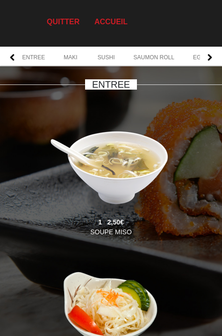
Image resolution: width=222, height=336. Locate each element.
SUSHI (106, 57)
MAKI (71, 57)
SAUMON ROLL (154, 57)
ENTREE (33, 57)
